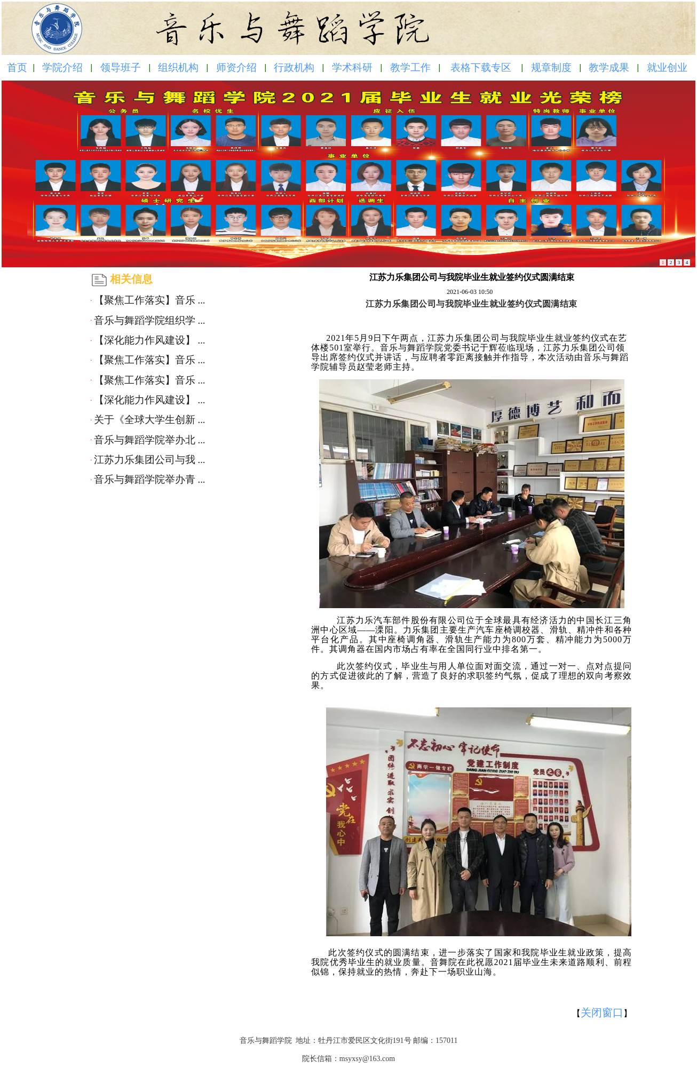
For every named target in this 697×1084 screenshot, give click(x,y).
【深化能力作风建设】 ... (149, 340)
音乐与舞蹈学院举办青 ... (149, 479)
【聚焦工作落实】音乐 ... (149, 300)
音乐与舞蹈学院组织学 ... (149, 320)
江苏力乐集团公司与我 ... (149, 459)
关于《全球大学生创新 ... (149, 419)
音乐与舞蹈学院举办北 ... (149, 439)
